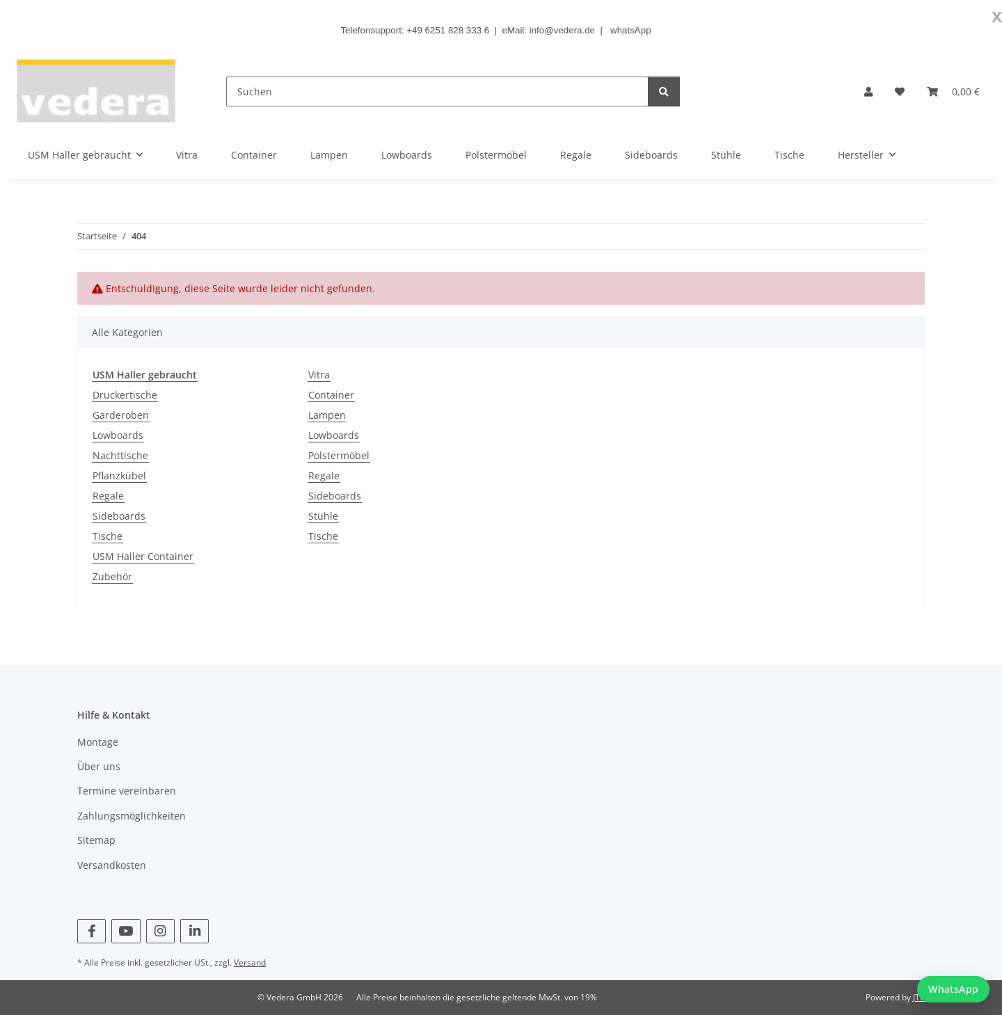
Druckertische (125, 394)
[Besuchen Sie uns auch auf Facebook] (91, 931)
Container (331, 394)
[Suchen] (437, 91)
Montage (97, 742)
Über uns (98, 766)
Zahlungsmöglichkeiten (131, 815)
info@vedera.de (562, 30)
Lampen (327, 415)
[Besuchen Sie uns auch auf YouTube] (125, 931)
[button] (868, 91)
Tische (107, 536)
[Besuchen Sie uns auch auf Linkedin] (194, 931)
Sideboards (119, 515)
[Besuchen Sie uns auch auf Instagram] (160, 931)
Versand (250, 962)
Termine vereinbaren (126, 790)
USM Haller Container (143, 556)
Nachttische (120, 455)
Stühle (323, 515)
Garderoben (121, 415)
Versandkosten (111, 865)
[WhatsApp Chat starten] (953, 989)
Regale (108, 495)
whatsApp (630, 30)
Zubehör (112, 576)
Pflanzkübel (119, 475)
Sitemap (96, 840)
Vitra (319, 374)
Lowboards (118, 435)
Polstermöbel (338, 455)
